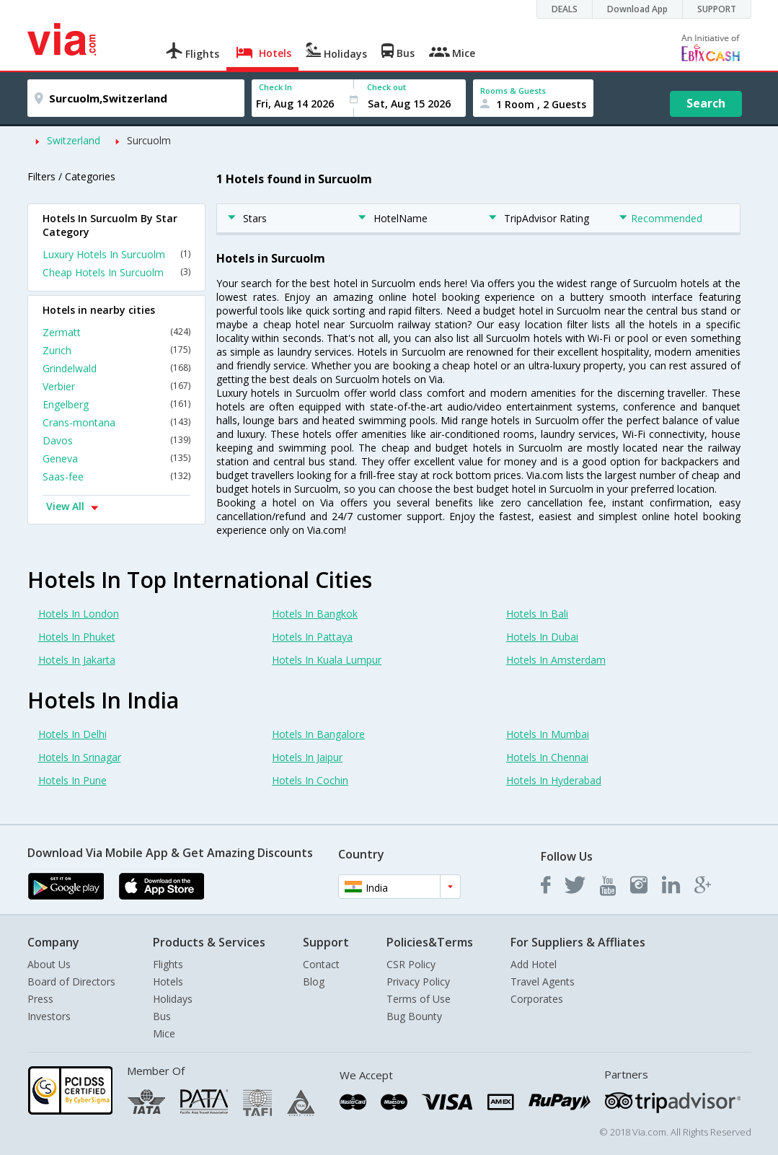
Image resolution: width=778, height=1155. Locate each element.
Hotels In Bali (537, 613)
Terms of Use (418, 999)
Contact (321, 964)
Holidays (173, 999)
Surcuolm (149, 140)
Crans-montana (116, 422)
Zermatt (116, 332)
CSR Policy (411, 964)
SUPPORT (716, 9)
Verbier (116, 386)
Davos (116, 440)
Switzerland (73, 140)
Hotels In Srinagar (79, 757)
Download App (637, 9)
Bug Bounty (414, 1016)
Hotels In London (78, 613)
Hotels (168, 981)
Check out (386, 87)
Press (40, 999)
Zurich (116, 350)
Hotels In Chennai (547, 757)
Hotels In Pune (72, 780)
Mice (164, 1033)
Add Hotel (533, 964)
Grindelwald (116, 368)
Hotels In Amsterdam (556, 660)
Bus (162, 1016)
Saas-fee (116, 476)
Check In (275, 87)
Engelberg (116, 404)
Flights (168, 964)
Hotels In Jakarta (76, 660)
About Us (49, 964)
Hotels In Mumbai (547, 734)
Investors (49, 1016)
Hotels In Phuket (76, 637)
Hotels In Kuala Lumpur (326, 660)
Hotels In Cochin (310, 780)
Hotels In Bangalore (318, 734)
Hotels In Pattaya (312, 637)
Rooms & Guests (513, 90)
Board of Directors (71, 981)
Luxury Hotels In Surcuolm (116, 254)
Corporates (536, 999)
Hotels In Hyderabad (553, 780)
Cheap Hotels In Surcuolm (116, 272)
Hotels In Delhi (72, 734)
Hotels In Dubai (542, 637)
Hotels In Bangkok (315, 613)
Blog (313, 981)
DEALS (565, 9)
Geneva (116, 458)
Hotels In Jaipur (307, 757)
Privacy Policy (418, 981)
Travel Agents (542, 981)
